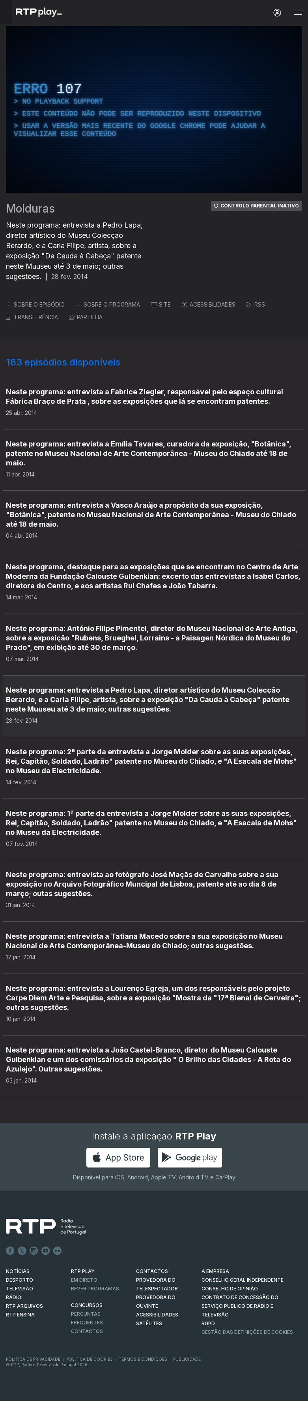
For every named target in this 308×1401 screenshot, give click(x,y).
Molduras (30, 208)
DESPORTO (19, 1280)
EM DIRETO (84, 1280)
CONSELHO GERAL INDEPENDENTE (243, 1280)
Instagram (34, 1251)
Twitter (22, 1251)
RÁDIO (13, 1297)
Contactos (87, 1331)
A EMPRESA (215, 1271)
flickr (57, 1251)
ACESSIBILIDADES (208, 304)
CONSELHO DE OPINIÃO (230, 1289)
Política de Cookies (89, 1359)
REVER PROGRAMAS (95, 1289)
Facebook (10, 1251)
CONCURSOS (87, 1305)
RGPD (208, 1323)
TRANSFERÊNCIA (32, 317)
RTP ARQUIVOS (24, 1306)
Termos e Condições (143, 1359)
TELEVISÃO (19, 1289)
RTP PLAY (83, 1271)
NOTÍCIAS (18, 1271)
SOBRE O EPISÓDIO (35, 304)
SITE (161, 304)
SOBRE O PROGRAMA (108, 304)
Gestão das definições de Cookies (247, 1332)
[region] (154, 109)
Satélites (149, 1323)
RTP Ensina (20, 1315)
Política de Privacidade (33, 1359)
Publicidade (187, 1359)
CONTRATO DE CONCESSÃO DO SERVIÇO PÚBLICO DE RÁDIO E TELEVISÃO (240, 1306)
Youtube (45, 1251)
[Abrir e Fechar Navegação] (297, 13)
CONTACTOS (152, 1271)
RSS (255, 304)
